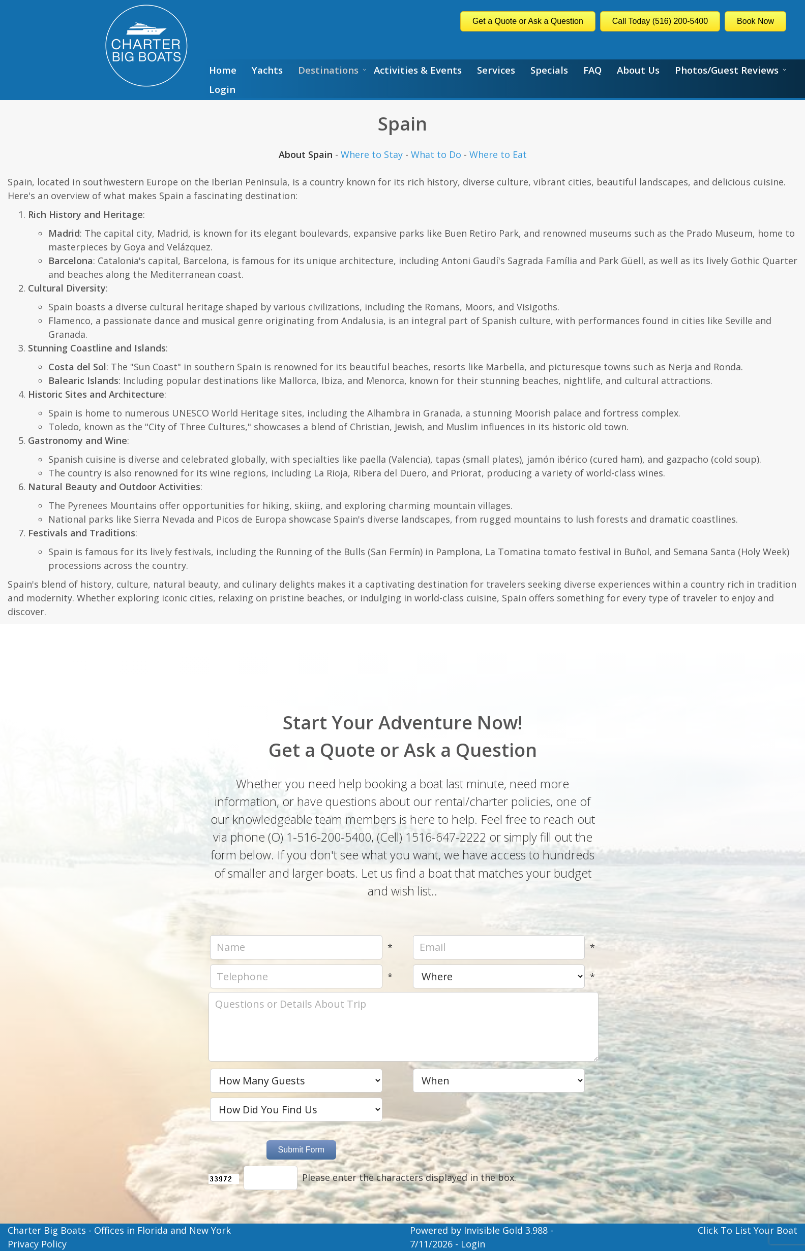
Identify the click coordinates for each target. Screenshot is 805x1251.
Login (222, 89)
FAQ (592, 69)
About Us (638, 69)
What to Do (436, 154)
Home (222, 69)
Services (496, 69)
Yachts (267, 69)
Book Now (755, 21)
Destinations (328, 69)
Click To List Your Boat (747, 1230)
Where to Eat (498, 154)
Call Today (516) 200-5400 (660, 21)
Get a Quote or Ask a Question (527, 21)
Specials (549, 69)
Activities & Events (418, 69)
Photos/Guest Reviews (727, 69)
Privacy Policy (37, 1244)
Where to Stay (372, 154)
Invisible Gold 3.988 (507, 1230)
